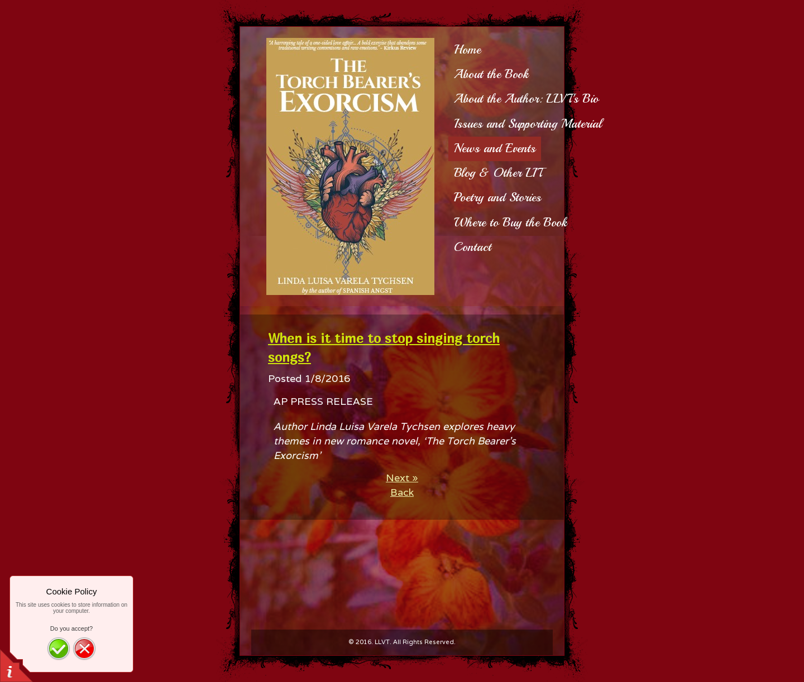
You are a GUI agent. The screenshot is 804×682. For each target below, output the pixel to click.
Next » (402, 477)
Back (402, 492)
